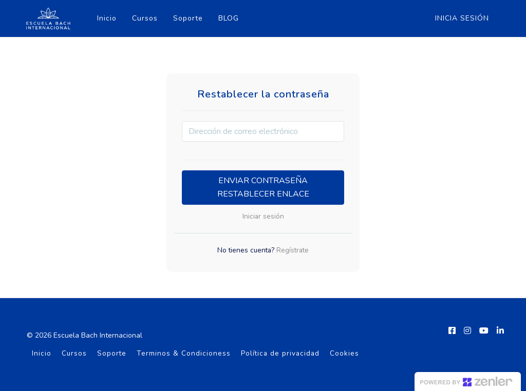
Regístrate (291, 250)
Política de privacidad (280, 353)
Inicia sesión (462, 18)
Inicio (106, 18)
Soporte (187, 18)
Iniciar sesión (263, 216)
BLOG (227, 18)
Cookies (344, 353)
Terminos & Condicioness (184, 353)
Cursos (144, 18)
